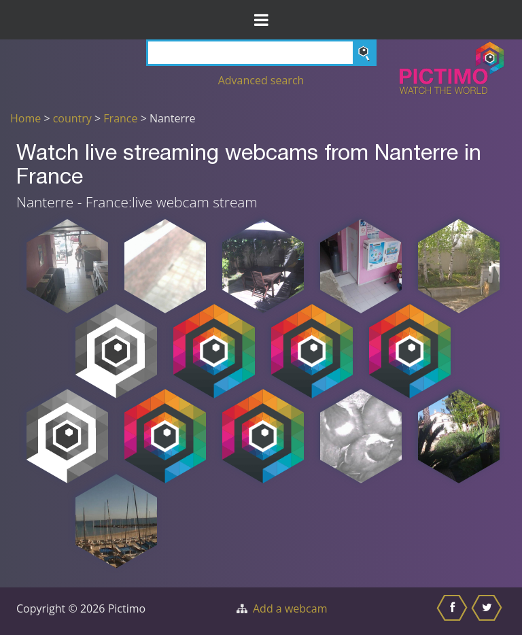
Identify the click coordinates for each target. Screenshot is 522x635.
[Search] (261, 52)
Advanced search (261, 80)
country (72, 118)
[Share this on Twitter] (488, 611)
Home (25, 118)
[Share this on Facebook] (453, 611)
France (120, 118)
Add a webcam (290, 608)
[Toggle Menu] (261, 19)
